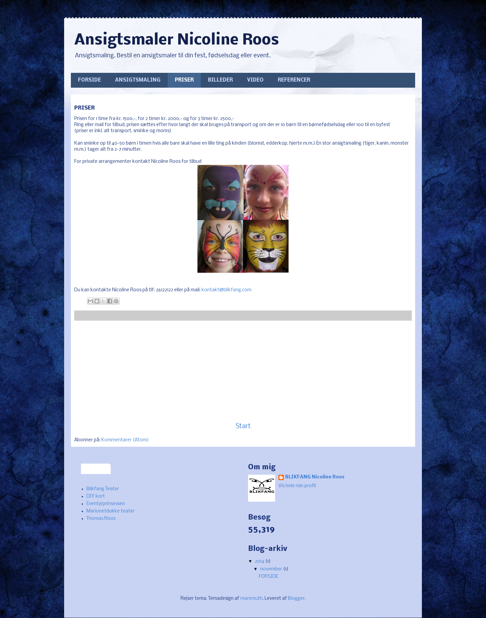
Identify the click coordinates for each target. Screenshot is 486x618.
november (271, 569)
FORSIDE (89, 80)
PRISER (184, 80)
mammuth (251, 598)
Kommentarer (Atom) (125, 440)
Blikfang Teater (102, 489)
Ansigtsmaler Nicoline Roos (176, 41)
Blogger (296, 598)
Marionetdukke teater (110, 511)
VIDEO (255, 80)
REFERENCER (294, 80)
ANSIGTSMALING (138, 80)
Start (243, 426)
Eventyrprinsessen (105, 503)
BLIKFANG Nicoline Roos (315, 477)
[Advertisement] (243, 371)
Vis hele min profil (297, 486)
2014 (260, 561)
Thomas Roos (100, 518)
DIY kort (95, 496)
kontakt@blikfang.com (226, 290)
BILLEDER (220, 80)
